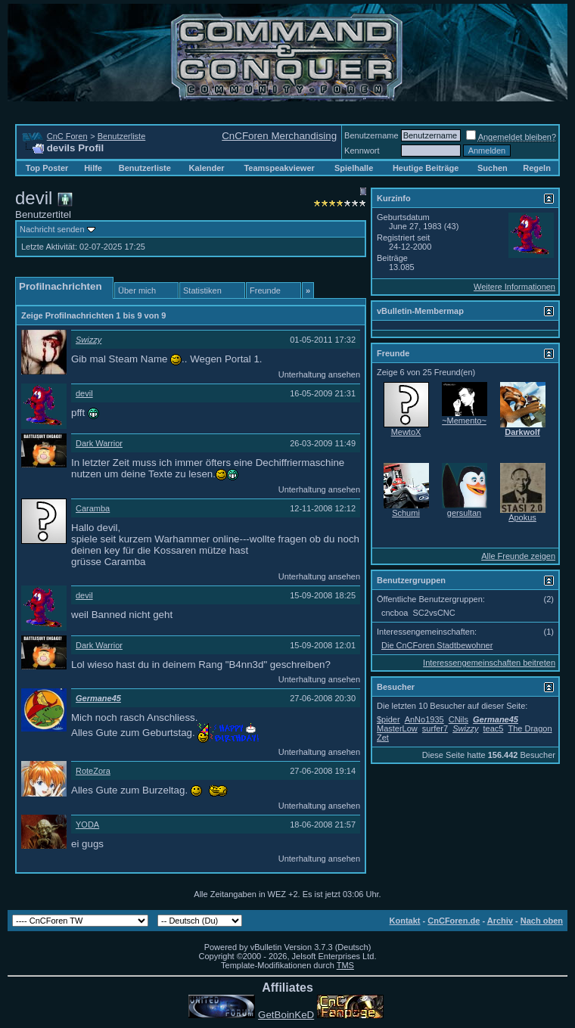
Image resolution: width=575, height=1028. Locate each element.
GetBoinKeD (286, 1014)
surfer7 (435, 728)
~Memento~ (464, 420)
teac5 (493, 728)
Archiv (500, 920)
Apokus (522, 517)
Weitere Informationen (514, 286)
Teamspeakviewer (279, 167)
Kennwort (361, 150)
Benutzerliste (122, 136)
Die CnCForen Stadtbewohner (437, 645)
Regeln (537, 167)
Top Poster (47, 167)
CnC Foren (67, 136)
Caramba (93, 508)
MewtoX (406, 431)
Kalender (207, 167)
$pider (388, 719)
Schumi (406, 512)
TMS (345, 965)
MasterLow (397, 728)
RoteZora (93, 770)
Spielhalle (353, 167)
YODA (87, 824)
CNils (458, 719)
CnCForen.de (453, 920)
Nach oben (542, 920)
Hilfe (93, 167)
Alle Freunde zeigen (518, 556)
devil (84, 393)
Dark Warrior (99, 443)
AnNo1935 (424, 719)
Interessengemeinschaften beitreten (489, 662)
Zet (383, 737)
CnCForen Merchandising (279, 135)
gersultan (464, 512)
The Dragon (530, 728)
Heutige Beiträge (425, 167)
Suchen (492, 167)
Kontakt (405, 920)
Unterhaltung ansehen (319, 374)
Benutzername (371, 135)
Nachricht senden (52, 229)
